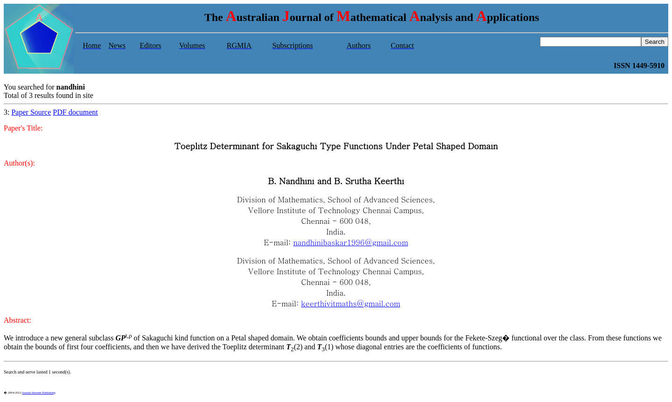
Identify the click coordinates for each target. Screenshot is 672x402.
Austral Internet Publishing (39, 392)
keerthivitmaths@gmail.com (350, 303)
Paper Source (31, 112)
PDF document (75, 112)
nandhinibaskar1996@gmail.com (350, 242)
